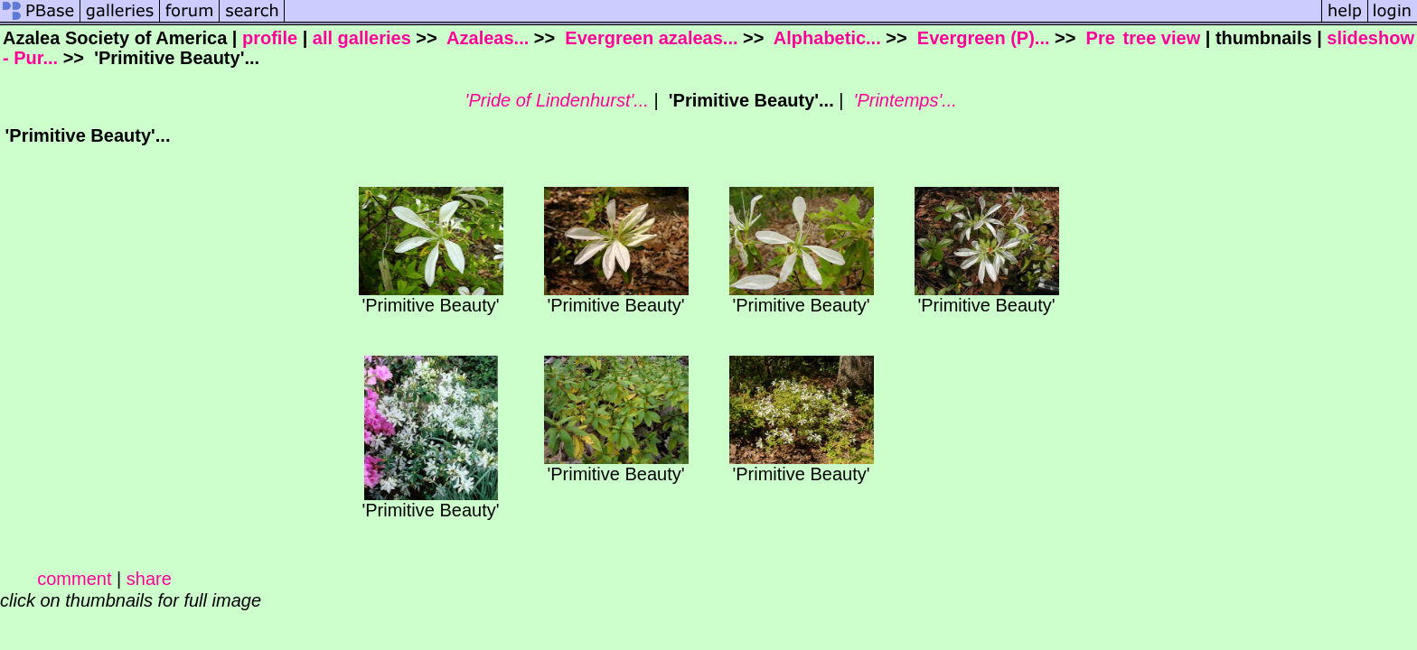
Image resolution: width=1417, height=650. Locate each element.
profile (269, 38)
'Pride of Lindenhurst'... (554, 100)
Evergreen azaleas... (649, 38)
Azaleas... (485, 38)
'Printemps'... (903, 100)
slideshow (1370, 38)
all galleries (362, 38)
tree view (1162, 38)
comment (74, 579)
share (149, 579)
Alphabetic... (825, 38)
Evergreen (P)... (980, 38)
